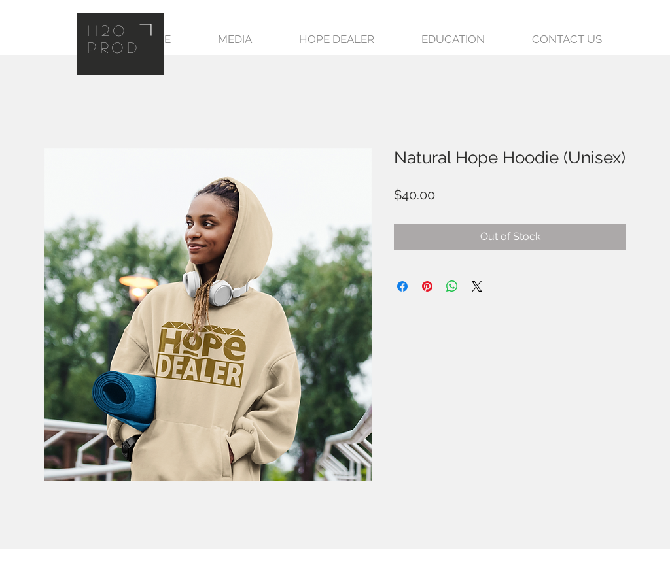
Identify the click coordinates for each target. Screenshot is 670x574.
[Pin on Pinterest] (427, 286)
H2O (108, 30)
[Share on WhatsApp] (452, 286)
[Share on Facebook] (402, 286)
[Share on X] (477, 286)
